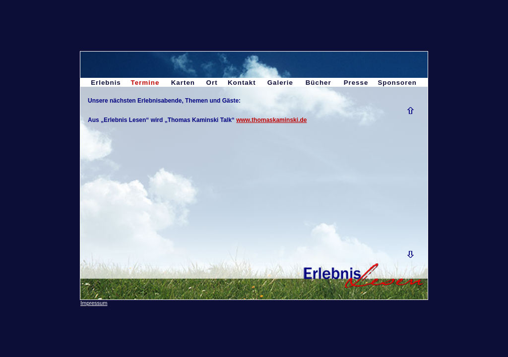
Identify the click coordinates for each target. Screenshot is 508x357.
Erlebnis (106, 82)
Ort (212, 82)
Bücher (318, 82)
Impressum (93, 303)
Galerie (280, 82)
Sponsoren (397, 82)
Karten (183, 82)
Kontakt (242, 82)
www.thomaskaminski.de (271, 120)
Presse (356, 82)
